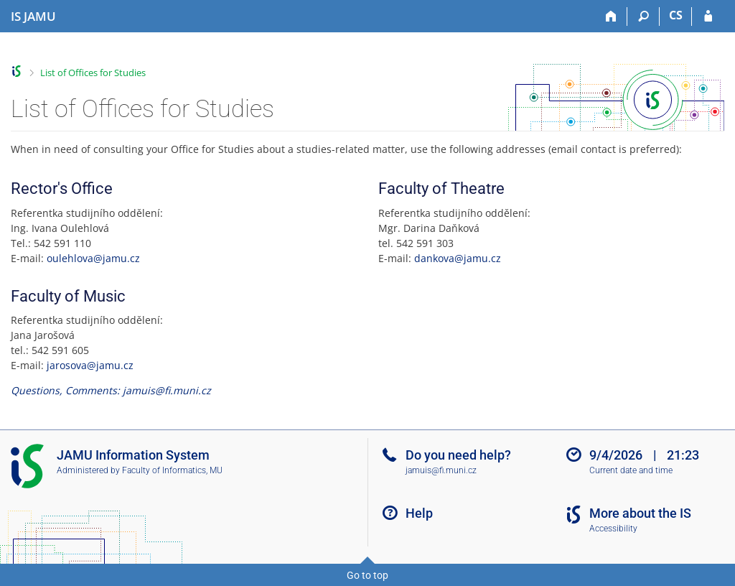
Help (419, 513)
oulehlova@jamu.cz (93, 258)
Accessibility (613, 529)
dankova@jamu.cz (457, 258)
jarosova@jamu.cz (90, 365)
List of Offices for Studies (93, 72)
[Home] (611, 16)
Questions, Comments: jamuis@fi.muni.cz (111, 390)
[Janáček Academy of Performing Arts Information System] (33, 16)
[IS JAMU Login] (708, 16)
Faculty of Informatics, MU (172, 470)
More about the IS (640, 513)
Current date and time (631, 470)
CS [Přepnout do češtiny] (676, 15)
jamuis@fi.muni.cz (441, 470)
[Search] (643, 16)
